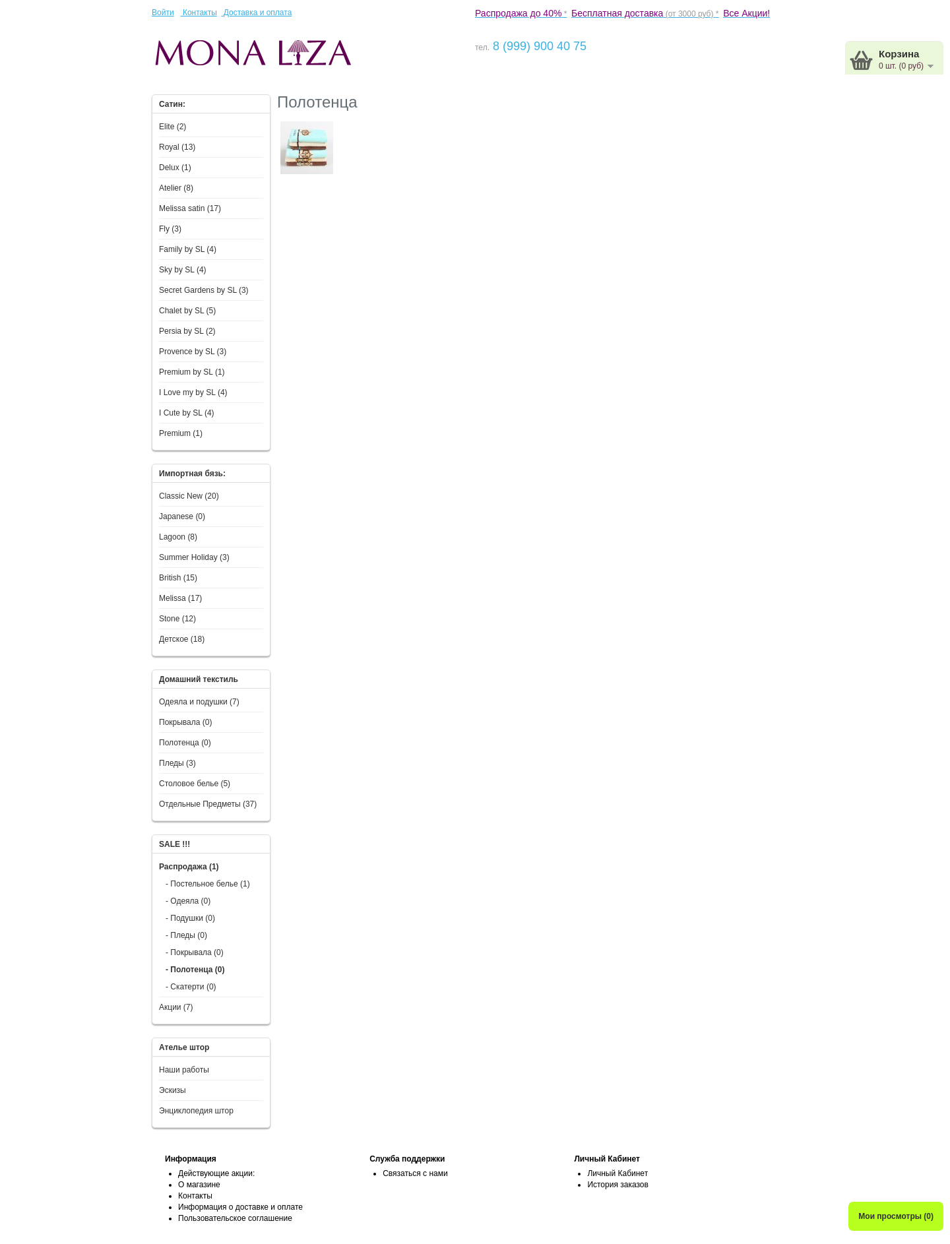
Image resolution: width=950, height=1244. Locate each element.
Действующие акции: (216, 1173)
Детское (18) (182, 639)
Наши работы (184, 1069)
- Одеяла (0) (188, 901)
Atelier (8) (176, 188)
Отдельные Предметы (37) (208, 804)
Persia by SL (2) (187, 331)
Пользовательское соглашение (235, 1218)
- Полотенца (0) (195, 969)
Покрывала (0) (185, 722)
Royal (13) (177, 147)
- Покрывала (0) (195, 952)
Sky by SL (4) (182, 269)
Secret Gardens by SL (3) (204, 290)
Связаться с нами (415, 1173)
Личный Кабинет (617, 1173)
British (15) (178, 577)
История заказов (618, 1184)
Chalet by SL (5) (187, 310)
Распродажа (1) (189, 866)
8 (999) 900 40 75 (538, 46)
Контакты (199, 12)
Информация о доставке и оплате (240, 1207)
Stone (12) (177, 618)
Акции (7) (176, 1007)
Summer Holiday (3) (194, 557)
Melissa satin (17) (190, 208)
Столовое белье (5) (194, 783)
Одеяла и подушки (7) (199, 701)
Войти (163, 12)
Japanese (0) (182, 516)
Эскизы (172, 1090)
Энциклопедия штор (196, 1110)
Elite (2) (172, 126)
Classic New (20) (189, 496)
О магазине (199, 1184)
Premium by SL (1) (192, 372)
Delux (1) (175, 167)
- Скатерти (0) (191, 986)
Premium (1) (181, 433)
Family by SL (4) (187, 249)
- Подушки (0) (190, 918)
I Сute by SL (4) (186, 413)
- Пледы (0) (186, 935)
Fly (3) (170, 228)
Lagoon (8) (178, 537)
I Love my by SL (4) (193, 392)
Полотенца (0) (185, 742)
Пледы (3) (177, 763)
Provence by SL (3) (192, 351)
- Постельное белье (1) (208, 883)
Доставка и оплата (256, 12)
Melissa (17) (180, 598)
